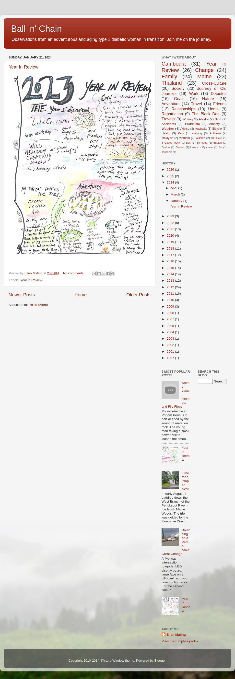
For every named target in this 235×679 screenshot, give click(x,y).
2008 (171, 313)
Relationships (183, 109)
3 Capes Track (171, 142)
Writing (187, 119)
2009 (171, 306)
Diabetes (218, 93)
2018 (171, 248)
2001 (171, 351)
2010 (171, 300)
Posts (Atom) (38, 305)
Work (193, 93)
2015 (171, 268)
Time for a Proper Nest (185, 481)
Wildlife (200, 138)
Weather (168, 128)
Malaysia (167, 138)
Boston (166, 147)
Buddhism (192, 124)
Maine (204, 76)
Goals (179, 98)
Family (169, 76)
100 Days (217, 138)
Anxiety (214, 124)
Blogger (160, 660)
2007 (171, 319)
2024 (171, 182)
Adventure (171, 104)
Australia (201, 128)
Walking (196, 133)
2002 (171, 345)
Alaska (204, 119)
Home (80, 294)
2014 (171, 274)
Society (177, 88)
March (176, 194)
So (220, 147)
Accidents (169, 124)
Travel (196, 104)
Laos (193, 147)
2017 (171, 255)
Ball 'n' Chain (36, 29)
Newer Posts (22, 294)
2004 (171, 332)
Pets (181, 133)
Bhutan (217, 142)
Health (166, 133)
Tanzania (167, 151)
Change (204, 70)
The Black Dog (206, 114)
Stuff (218, 119)
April (174, 188)
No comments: (74, 273)
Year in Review (31, 280)
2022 (171, 223)
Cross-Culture (214, 83)
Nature (208, 98)
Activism (215, 133)
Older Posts (138, 294)
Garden (180, 147)
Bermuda (202, 142)
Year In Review (23, 67)
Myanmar (207, 147)
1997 (171, 358)
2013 (171, 280)
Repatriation (172, 114)
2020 (171, 235)
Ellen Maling (176, 634)
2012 (171, 287)
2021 (171, 229)
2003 (171, 338)
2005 (171, 326)
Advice (184, 128)
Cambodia (174, 64)
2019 (171, 242)
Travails (168, 119)
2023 (171, 216)
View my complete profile (180, 641)
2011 (171, 293)
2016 (171, 261)
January (177, 201)
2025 (171, 176)
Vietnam (184, 138)
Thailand (172, 83)
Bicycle (217, 128)
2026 (171, 169)
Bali (188, 142)
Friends (219, 104)
